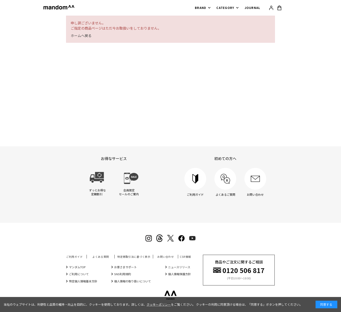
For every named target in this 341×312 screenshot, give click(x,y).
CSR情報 (185, 256)
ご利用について (79, 274)
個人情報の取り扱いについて (132, 281)
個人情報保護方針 (179, 274)
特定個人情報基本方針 (83, 281)
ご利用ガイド (74, 256)
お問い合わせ (165, 256)
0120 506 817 (243, 269)
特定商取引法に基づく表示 (133, 256)
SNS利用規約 (122, 274)
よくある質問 (100, 256)
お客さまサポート (125, 267)
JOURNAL (253, 8)
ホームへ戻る (81, 35)
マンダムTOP (77, 267)
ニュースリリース (179, 267)
